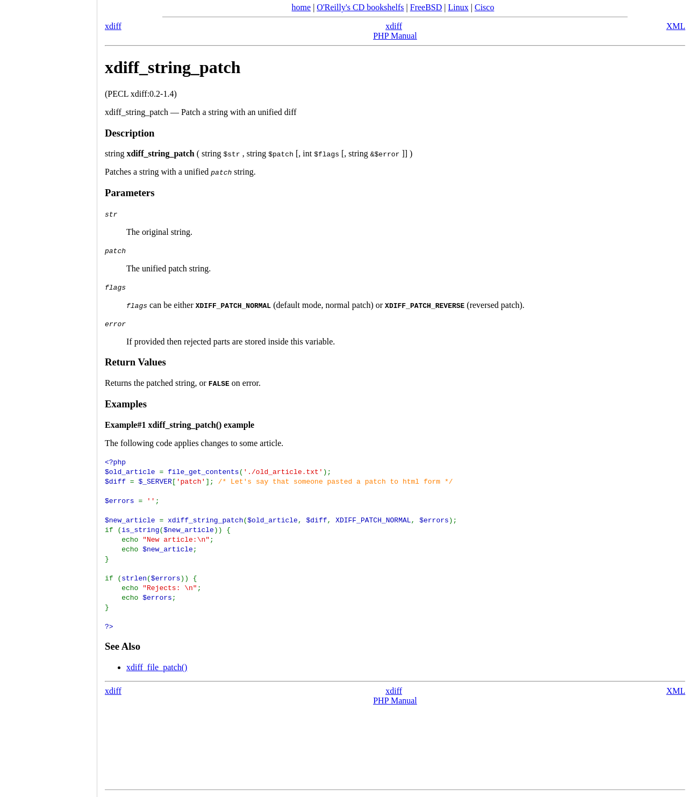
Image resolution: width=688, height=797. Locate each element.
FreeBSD (426, 7)
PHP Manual (395, 35)
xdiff (113, 26)
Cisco (484, 7)
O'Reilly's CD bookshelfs (360, 7)
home (301, 7)
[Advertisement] (48, 395)
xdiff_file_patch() (156, 667)
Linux (458, 7)
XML (675, 26)
